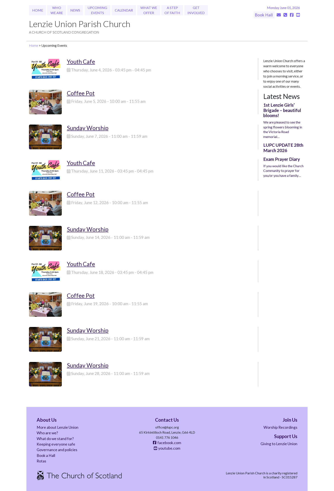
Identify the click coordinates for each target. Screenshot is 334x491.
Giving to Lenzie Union (279, 444)
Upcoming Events (97, 10)
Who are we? (47, 433)
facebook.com (167, 442)
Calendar (124, 10)
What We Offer (148, 10)
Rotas (41, 461)
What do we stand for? (55, 438)
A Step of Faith (172, 10)
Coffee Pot (81, 93)
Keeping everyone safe (56, 444)
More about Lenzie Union (57, 427)
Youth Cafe (81, 61)
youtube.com (167, 448)
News (75, 10)
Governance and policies (57, 449)
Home (37, 10)
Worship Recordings (280, 427)
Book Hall (264, 14)
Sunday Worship (87, 127)
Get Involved (196, 10)
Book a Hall (46, 455)
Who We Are (56, 10)
